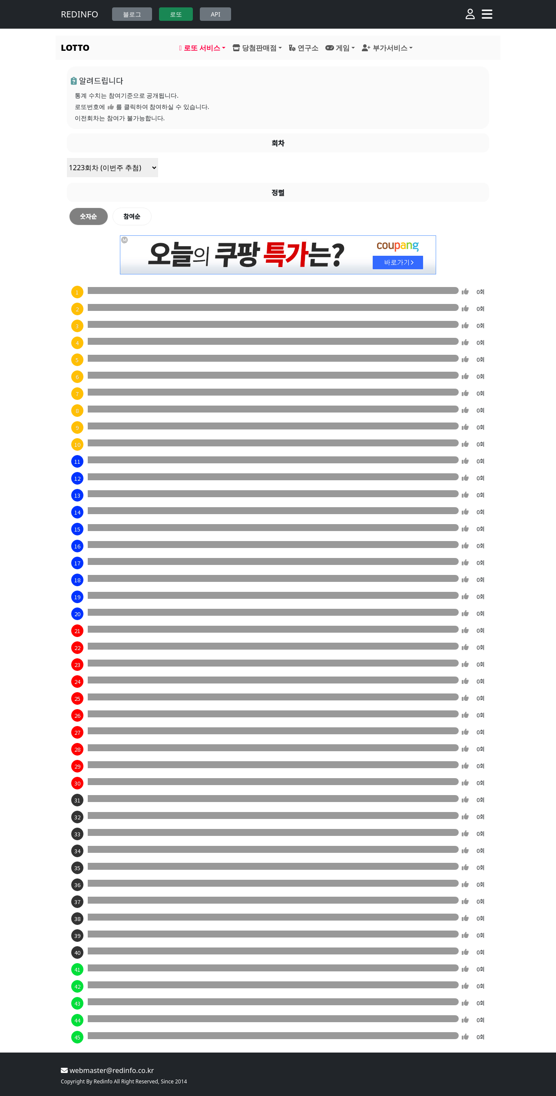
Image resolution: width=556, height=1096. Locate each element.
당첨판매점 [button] (254, 48)
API (215, 14)
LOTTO (75, 47)
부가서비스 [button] (384, 48)
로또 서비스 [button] (199, 48)
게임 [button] (337, 48)
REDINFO (79, 14)
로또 (176, 14)
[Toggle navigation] (487, 14)
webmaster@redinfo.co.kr (107, 1070)
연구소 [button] (303, 48)
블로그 (132, 14)
